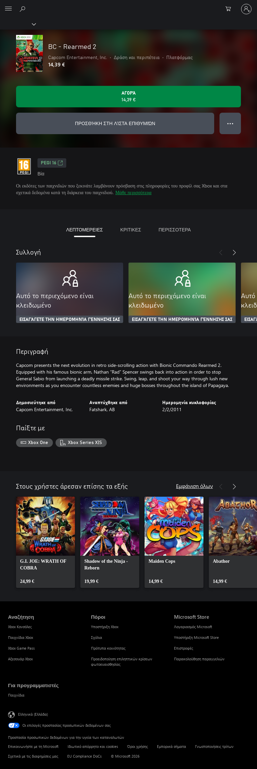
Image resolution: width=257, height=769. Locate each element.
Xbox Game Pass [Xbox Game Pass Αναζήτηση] (21, 648)
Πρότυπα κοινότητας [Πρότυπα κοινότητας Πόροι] (108, 648)
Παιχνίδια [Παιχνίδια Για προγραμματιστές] (16, 695)
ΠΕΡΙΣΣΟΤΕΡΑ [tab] (175, 229)
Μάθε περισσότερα (133, 192)
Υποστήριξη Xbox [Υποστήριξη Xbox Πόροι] (104, 626)
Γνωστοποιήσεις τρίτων (214, 746)
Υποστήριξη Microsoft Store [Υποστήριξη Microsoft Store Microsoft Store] (196, 637)
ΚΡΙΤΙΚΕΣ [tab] (130, 229)
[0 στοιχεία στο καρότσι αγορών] (230, 9)
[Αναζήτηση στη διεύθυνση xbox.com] (23, 8)
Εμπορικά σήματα (171, 746)
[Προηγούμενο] (221, 252)
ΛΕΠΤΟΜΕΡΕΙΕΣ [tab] (84, 229)
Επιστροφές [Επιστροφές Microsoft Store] (183, 648)
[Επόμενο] (234, 252)
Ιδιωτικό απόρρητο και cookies (93, 746)
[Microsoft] (128, 5)
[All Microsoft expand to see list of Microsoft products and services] (8, 9)
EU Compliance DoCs (84, 756)
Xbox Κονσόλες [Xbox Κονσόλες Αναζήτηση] (20, 626)
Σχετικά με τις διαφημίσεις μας (33, 756)
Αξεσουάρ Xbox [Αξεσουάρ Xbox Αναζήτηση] (20, 659)
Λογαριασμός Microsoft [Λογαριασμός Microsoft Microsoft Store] (193, 626)
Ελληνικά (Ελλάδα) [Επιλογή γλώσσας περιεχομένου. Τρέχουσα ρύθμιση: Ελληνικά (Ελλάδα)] (33, 714)
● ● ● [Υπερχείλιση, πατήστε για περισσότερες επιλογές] (230, 123)
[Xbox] (17, 24)
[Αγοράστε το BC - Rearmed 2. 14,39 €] (128, 96)
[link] (45, 542)
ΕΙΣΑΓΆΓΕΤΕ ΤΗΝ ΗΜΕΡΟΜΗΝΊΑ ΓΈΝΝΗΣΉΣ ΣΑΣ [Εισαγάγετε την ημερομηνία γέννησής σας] (69, 319)
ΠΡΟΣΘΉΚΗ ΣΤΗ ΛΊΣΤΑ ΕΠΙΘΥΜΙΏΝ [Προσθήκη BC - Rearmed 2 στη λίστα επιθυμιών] (115, 123)
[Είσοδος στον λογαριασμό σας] (246, 9)
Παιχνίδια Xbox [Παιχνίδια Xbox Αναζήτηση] (20, 637)
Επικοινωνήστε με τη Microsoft (33, 746)
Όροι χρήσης (137, 746)
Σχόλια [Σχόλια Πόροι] (96, 637)
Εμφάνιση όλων (194, 485)
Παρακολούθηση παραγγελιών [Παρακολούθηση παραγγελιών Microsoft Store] (199, 659)
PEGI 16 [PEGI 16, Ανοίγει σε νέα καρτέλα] (52, 163)
